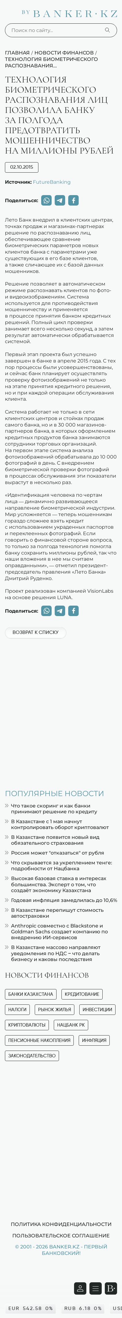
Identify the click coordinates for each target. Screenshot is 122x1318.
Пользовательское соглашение (61, 1235)
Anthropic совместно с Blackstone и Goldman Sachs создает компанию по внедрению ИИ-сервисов (56, 931)
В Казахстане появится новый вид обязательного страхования (52, 840)
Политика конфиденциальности (61, 1224)
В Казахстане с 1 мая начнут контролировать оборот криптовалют (57, 824)
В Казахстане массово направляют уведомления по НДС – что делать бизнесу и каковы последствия (52, 953)
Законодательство (32, 1056)
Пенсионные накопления (39, 1040)
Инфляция (94, 1040)
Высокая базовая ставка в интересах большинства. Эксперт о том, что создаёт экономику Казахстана (55, 884)
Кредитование (82, 994)
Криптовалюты (26, 1025)
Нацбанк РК (71, 1025)
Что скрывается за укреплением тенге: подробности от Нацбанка (58, 865)
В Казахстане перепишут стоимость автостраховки (54, 913)
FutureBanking (52, 182)
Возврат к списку (35, 632)
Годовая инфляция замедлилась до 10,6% (61, 900)
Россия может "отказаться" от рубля (54, 853)
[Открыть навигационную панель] (95, 1288)
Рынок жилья (54, 1010)
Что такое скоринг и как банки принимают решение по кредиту (51, 809)
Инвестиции (97, 1010)
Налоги (17, 1010)
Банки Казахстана (30, 994)
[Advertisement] (61, 711)
